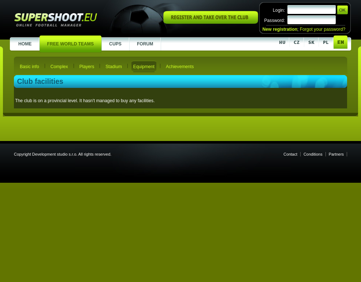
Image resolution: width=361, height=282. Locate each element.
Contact (290, 154)
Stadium (113, 66)
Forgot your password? (322, 29)
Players (86, 66)
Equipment (144, 66)
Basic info (29, 66)
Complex (59, 66)
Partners (336, 154)
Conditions (313, 154)
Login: (279, 10)
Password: (274, 20)
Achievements (180, 66)
